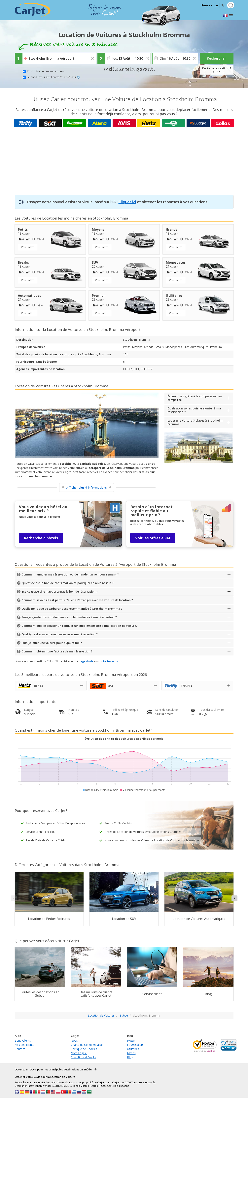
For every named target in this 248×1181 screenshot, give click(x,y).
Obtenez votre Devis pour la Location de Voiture (45, 1077)
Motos (131, 1053)
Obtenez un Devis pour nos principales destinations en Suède (53, 1069)
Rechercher (216, 58)
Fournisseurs (135, 1045)
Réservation (209, 5)
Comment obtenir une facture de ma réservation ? (57, 651)
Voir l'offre (27, 247)
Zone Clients (23, 1040)
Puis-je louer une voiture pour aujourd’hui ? (52, 643)
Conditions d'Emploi (83, 1057)
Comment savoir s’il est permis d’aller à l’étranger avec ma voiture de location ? (77, 600)
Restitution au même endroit (46, 71)
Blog (130, 1057)
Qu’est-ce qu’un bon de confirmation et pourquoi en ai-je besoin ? (67, 583)
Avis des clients (24, 1045)
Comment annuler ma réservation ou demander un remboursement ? (70, 574)
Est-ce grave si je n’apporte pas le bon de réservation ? (60, 591)
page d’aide (86, 661)
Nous (74, 1040)
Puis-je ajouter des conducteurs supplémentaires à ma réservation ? (69, 617)
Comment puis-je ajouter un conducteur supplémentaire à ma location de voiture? (79, 626)
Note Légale (79, 1053)
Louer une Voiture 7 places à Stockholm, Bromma (195, 422)
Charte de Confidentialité (87, 1045)
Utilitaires (133, 1049)
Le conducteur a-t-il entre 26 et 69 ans (53, 77)
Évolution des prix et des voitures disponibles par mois (124, 739)
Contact (20, 1049)
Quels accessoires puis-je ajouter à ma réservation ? (194, 410)
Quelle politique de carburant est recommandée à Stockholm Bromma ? (72, 608)
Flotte (131, 1040)
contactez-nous (108, 661)
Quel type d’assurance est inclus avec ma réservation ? (60, 634)
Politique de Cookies (84, 1049)
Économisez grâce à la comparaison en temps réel (194, 398)
